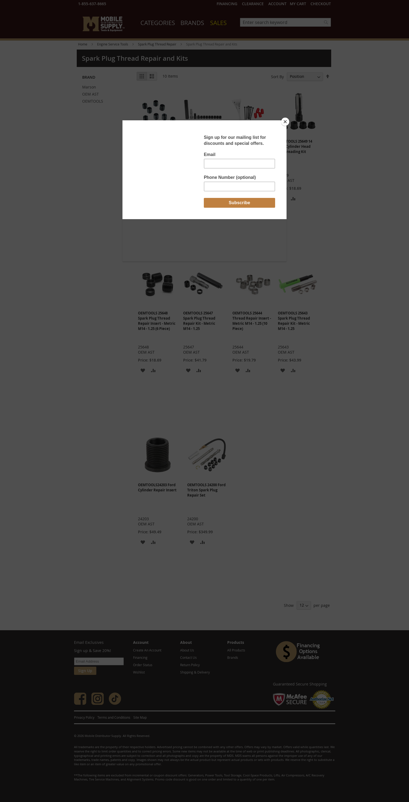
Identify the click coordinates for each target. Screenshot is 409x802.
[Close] (285, 122)
